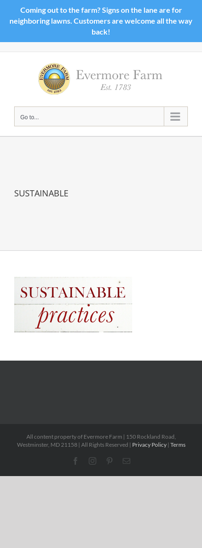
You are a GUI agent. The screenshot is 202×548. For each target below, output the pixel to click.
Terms (177, 444)
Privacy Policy (149, 444)
